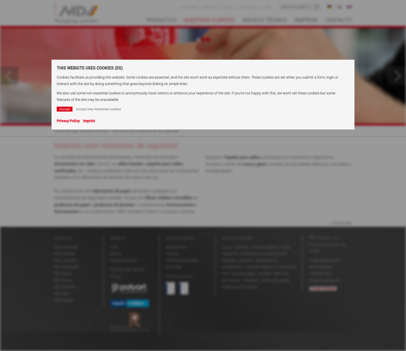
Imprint (89, 121)
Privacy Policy (68, 121)
